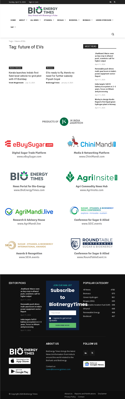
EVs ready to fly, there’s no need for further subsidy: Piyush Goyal (60, 75)
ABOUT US (52, 343)
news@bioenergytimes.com (58, 369)
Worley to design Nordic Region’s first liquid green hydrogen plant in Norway (105, 101)
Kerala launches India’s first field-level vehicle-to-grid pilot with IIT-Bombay (25, 75)
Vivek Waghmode (16, 83)
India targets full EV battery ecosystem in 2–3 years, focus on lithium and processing (31, 322)
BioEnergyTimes (53, 83)
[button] (112, 34)
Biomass (50, 68)
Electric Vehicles (15, 68)
